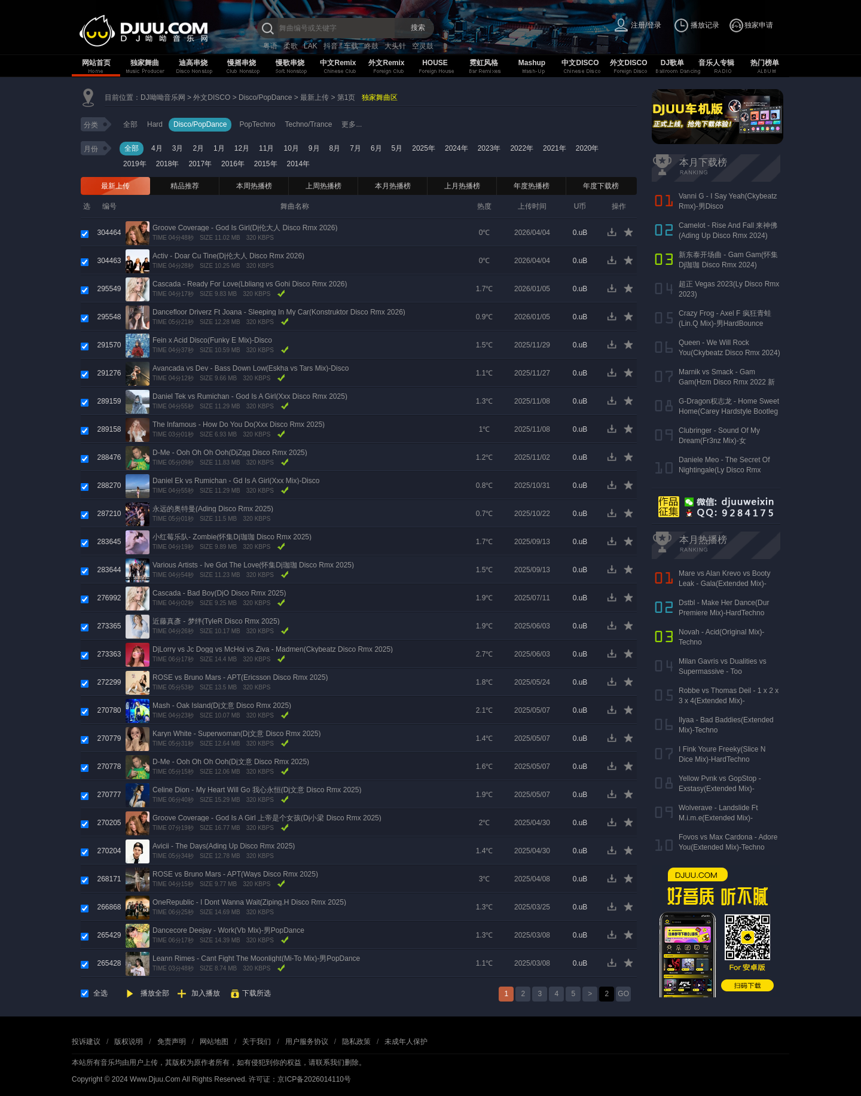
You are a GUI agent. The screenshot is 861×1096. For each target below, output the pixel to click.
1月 (219, 148)
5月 (397, 148)
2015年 (265, 164)
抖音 (330, 46)
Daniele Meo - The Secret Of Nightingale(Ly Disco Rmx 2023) (724, 470)
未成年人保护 (406, 1041)
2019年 (134, 164)
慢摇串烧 (241, 63)
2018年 (167, 164)
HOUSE (435, 63)
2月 (198, 148)
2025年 (423, 148)
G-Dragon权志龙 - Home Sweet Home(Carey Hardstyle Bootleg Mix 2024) (729, 411)
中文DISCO (580, 63)
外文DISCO (628, 63)
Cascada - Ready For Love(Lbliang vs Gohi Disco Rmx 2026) (249, 284)
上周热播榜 (323, 186)
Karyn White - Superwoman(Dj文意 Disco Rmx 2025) (236, 733)
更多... (351, 124)
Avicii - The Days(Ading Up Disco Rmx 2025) (223, 846)
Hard (155, 124)
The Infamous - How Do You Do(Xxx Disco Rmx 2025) (238, 424)
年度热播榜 (531, 186)
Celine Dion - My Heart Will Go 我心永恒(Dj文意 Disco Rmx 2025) (256, 790)
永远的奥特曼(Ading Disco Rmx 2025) (212, 509)
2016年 (233, 164)
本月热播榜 (393, 186)
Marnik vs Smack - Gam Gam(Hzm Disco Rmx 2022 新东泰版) (727, 382)
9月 (314, 148)
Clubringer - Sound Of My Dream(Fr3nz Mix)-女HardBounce (719, 440)
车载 (351, 46)
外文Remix (386, 63)
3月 (178, 148)
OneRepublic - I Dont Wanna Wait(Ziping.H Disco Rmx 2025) (249, 902)
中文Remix (338, 63)
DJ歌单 (672, 63)
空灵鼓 (422, 46)
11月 (266, 148)
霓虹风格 (483, 63)
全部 (130, 124)
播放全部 (155, 993)
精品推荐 (184, 186)
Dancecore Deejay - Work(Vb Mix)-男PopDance (228, 930)
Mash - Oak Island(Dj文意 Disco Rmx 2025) (221, 705)
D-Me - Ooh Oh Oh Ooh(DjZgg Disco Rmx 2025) (229, 452)
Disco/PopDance (265, 97)
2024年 (456, 148)
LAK (310, 46)
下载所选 (256, 993)
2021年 (554, 148)
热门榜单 (764, 63)
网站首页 (96, 63)
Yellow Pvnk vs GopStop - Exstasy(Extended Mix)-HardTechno (720, 788)
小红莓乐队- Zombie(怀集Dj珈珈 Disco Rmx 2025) (232, 537)
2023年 (489, 148)
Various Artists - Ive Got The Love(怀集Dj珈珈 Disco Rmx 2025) (253, 565)
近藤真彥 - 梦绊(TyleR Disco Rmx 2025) (216, 621)
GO (623, 994)
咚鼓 (371, 46)
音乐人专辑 (716, 63)
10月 (290, 148)
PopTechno (257, 124)
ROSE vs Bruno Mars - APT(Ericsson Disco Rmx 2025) (240, 677)
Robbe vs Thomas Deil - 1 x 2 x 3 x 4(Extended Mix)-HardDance (728, 700)
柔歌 (290, 46)
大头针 (395, 46)
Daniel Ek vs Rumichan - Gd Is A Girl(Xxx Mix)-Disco (235, 481)
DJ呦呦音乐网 (163, 97)
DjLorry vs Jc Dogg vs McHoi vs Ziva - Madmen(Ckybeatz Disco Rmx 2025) (272, 649)
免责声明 (171, 1041)
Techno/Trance (308, 124)
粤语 (270, 46)
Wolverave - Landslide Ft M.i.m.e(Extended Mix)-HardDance (718, 818)
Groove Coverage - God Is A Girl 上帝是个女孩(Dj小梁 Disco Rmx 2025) (266, 818)
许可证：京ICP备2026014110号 (300, 1079)
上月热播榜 (462, 186)
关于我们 (256, 1041)
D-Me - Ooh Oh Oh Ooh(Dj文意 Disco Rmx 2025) (230, 762)
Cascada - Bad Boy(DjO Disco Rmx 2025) (219, 593)
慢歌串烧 (290, 63)
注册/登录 (646, 25)
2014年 (298, 164)
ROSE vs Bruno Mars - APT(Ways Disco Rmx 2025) (235, 874)
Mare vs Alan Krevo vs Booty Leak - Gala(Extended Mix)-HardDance (724, 583)
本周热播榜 (254, 186)
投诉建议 (86, 1041)
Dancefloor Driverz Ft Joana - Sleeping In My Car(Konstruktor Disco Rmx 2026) (278, 312)
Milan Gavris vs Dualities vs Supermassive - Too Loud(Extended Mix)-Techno (723, 671)
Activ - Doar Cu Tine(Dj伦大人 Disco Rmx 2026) (228, 256)
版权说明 (128, 1041)
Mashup (531, 63)
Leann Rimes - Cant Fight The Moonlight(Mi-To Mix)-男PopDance (256, 958)
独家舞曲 (144, 63)
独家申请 (758, 25)
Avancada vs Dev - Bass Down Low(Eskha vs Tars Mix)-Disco (250, 368)
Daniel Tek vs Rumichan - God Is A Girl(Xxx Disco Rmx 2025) (249, 396)
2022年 (521, 148)
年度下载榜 (601, 186)
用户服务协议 (306, 1041)
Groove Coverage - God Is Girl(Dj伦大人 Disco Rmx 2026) (244, 228)
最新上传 (314, 97)
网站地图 (214, 1041)
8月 (335, 148)
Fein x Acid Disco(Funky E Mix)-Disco (212, 340)
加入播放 (205, 993)
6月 (376, 148)
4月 (157, 148)
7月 (355, 148)
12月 (241, 148)
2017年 (200, 164)
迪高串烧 (193, 63)
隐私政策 (356, 1041)
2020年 (587, 148)
